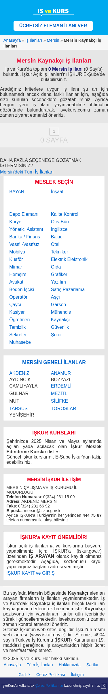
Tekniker (59, 251)
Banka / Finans (24, 236)
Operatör (18, 297)
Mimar (15, 266)
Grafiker (59, 274)
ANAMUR (61, 373)
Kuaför (16, 259)
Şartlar (92, 664)
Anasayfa (12, 664)
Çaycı (15, 304)
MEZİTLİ (60, 393)
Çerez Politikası (50, 674)
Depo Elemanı (23, 214)
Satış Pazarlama (68, 289)
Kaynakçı (60, 319)
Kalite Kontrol (64, 214)
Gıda (56, 266)
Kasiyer (16, 312)
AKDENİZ (19, 373)
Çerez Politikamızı (49, 686)
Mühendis (61, 312)
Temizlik (17, 327)
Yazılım (58, 282)
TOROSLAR (63, 408)
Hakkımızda (70, 664)
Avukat (16, 282)
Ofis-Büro (61, 221)
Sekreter (17, 334)
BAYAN (16, 191)
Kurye (15, 221)
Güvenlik (60, 327)
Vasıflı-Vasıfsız (24, 244)
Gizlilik (24, 674)
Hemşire (17, 274)
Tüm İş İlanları (40, 664)
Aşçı (55, 297)
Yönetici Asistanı (26, 229)
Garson (58, 304)
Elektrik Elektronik (69, 259)
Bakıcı (57, 236)
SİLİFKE (59, 401)
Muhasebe (20, 342)
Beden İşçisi (21, 289)
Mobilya (17, 251)
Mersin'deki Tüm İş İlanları (27, 171)
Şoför (56, 334)
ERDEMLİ (61, 385)
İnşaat (57, 191)
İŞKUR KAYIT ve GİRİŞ (30, 573)
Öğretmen (19, 319)
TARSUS (18, 408)
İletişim (77, 674)
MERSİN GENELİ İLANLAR (54, 362)
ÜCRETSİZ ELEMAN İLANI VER (53, 25)
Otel (55, 244)
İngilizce (59, 229)
